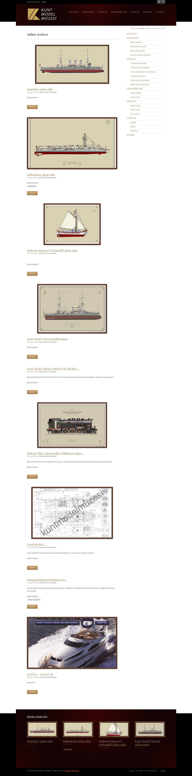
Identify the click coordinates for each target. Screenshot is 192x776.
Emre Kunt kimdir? (33, 2)
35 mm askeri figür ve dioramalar (142, 72)
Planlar (133, 127)
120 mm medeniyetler (138, 63)
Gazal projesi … (37, 544)
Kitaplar (133, 122)
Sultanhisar (32, 186)
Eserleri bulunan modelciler (140, 55)
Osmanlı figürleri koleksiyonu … (47, 580)
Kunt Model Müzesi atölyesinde (47, 339)
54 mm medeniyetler (138, 76)
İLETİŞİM (160, 12)
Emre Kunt (43, 92)
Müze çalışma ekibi (137, 51)
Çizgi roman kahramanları (140, 80)
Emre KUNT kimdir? (138, 47)
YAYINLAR (147, 12)
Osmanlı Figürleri (34, 600)
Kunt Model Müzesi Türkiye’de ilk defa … (53, 369)
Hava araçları (135, 110)
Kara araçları (135, 114)
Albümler (134, 131)
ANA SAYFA (74, 12)
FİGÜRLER (102, 12)
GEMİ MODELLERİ (119, 12)
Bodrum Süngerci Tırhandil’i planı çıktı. (52, 250)
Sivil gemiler (135, 97)
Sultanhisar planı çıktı (41, 175)
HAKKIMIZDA (89, 12)
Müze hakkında (136, 42)
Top (164, 771)
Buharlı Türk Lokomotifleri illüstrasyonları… (55, 453)
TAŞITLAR (135, 12)
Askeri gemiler (135, 93)
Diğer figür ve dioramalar (139, 84)
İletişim (43, 2)
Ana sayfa (131, 771)
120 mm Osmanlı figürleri (140, 68)
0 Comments (52, 92)
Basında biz (31, 683)
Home (142, 28)
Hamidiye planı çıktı (40, 89)
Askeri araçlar (135, 106)
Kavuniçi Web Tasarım (72, 771)
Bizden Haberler (32, 98)
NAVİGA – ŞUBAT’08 (40, 674)
